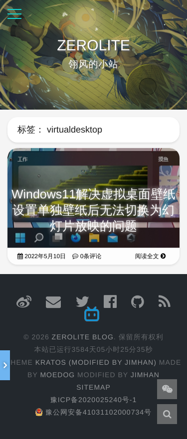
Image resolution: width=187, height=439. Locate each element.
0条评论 (86, 257)
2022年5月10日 (41, 257)
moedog (57, 375)
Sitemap (93, 387)
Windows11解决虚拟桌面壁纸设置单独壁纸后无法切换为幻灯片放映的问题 (93, 212)
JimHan (145, 375)
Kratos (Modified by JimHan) (96, 362)
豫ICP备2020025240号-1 (93, 400)
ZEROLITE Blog (83, 337)
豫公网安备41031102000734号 (93, 412)
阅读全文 (150, 257)
